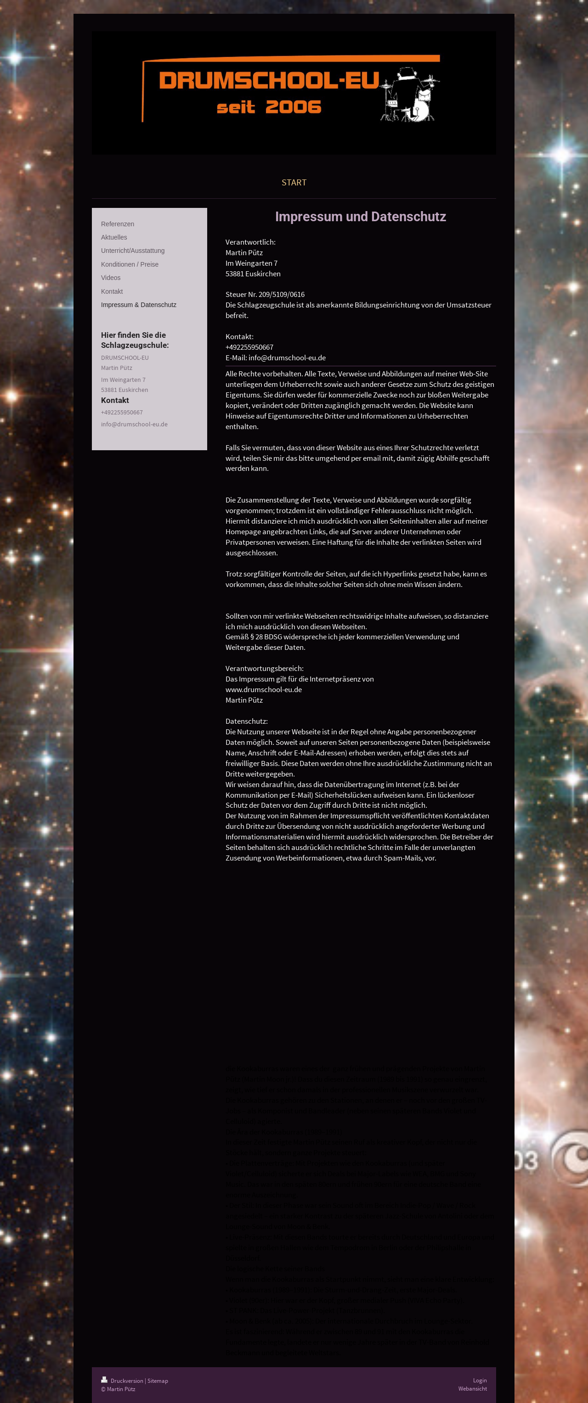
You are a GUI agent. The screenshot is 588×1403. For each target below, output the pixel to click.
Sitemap (157, 1381)
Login (480, 1380)
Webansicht (472, 1388)
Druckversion (123, 1381)
